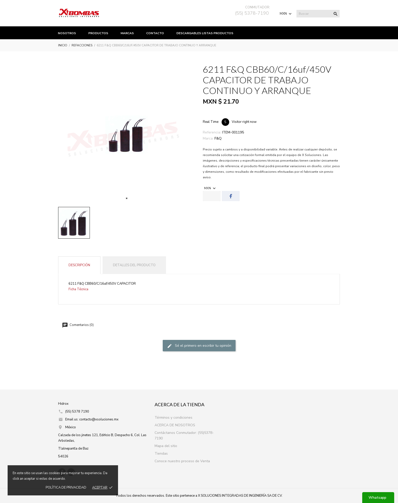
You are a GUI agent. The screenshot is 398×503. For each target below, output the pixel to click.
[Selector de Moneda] (286, 13)
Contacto (155, 33)
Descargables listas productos (204, 33)
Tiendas (161, 453)
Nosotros (67, 33)
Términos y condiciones (173, 417)
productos (98, 33)
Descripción (79, 265)
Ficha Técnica (78, 289)
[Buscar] (318, 13)
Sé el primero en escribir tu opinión (199, 346)
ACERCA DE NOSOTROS (175, 425)
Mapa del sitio (166, 445)
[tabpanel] (126, 134)
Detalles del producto (134, 265)
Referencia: (212, 132)
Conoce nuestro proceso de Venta (182, 461)
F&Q (218, 138)
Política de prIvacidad (66, 487)
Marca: (208, 138)
